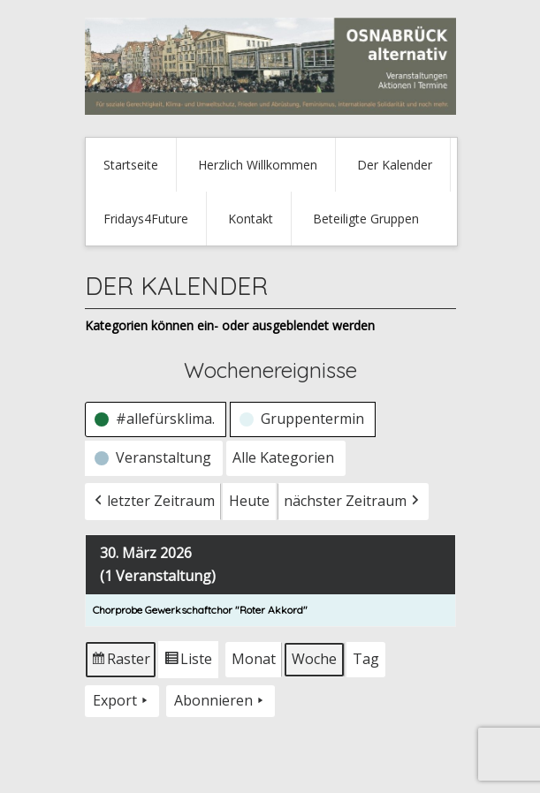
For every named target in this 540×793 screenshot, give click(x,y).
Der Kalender (394, 164)
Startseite (130, 164)
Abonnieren (220, 701)
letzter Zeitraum (153, 501)
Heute (249, 500)
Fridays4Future (145, 218)
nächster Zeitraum (353, 501)
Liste (188, 662)
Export (122, 701)
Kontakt (250, 218)
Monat (254, 658)
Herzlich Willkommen (257, 164)
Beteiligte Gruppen (366, 218)
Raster (121, 662)
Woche (314, 658)
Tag (366, 658)
